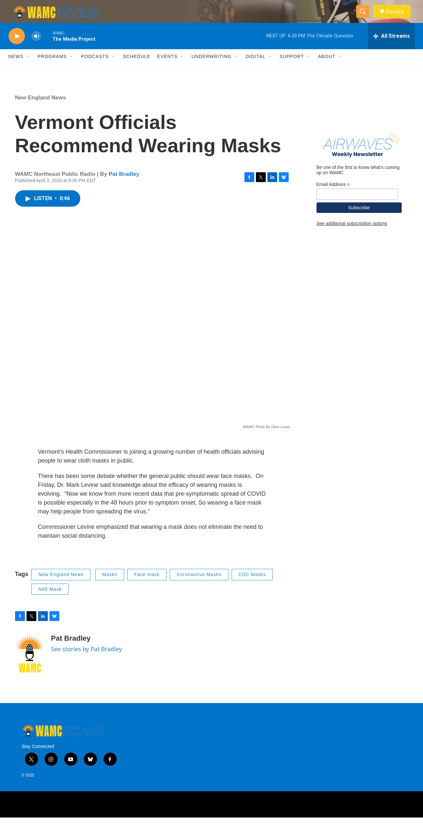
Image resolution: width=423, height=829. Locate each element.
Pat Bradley (124, 185)
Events (167, 68)
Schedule (136, 68)
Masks (109, 586)
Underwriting (211, 68)
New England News (40, 109)
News (16, 68)
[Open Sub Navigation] (28, 68)
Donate (398, 17)
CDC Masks (252, 586)
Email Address (333, 196)
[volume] (36, 47)
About (327, 68)
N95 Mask (50, 600)
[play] (16, 48)
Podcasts (95, 68)
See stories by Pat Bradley (86, 660)
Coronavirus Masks (199, 586)
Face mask (147, 586)
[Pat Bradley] (30, 665)
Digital (255, 68)
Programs (52, 68)
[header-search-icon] (365, 17)
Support (291, 68)
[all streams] (391, 47)
